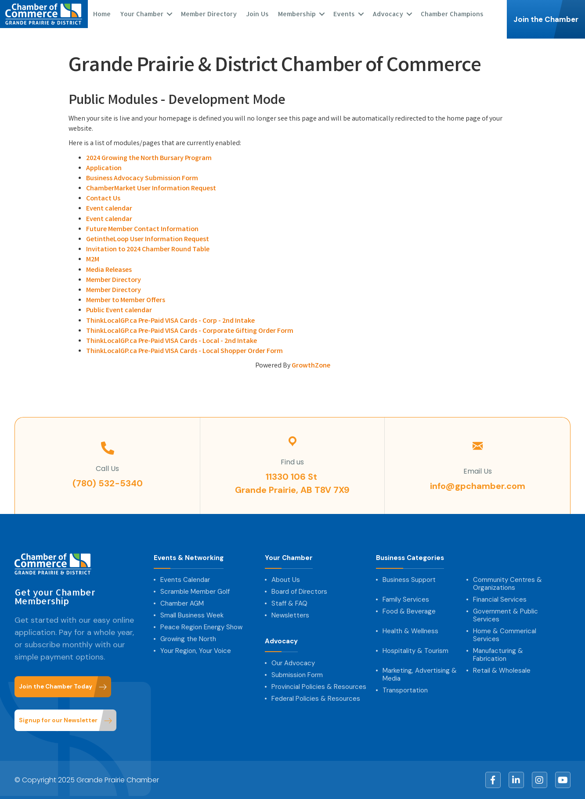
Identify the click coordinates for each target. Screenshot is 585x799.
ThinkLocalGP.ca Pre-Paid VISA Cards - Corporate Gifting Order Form (189, 331)
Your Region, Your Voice (195, 651)
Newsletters (290, 615)
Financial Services (500, 599)
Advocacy (387, 14)
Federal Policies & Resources (315, 699)
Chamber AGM (182, 603)
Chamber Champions (451, 14)
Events (343, 14)
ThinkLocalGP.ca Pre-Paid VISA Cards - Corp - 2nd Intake (170, 321)
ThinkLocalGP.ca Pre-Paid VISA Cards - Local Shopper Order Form (184, 351)
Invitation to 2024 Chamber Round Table (147, 250)
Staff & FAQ (289, 603)
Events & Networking (189, 558)
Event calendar (109, 209)
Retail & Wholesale (502, 670)
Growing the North (188, 639)
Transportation (405, 690)
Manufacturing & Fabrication (498, 655)
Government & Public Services (505, 615)
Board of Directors (299, 592)
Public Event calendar (119, 311)
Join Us (257, 14)
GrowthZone (311, 366)
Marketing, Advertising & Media (420, 674)
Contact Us (103, 199)
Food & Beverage (409, 611)
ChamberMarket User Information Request (151, 189)
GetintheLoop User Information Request (147, 240)
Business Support (409, 580)
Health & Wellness (410, 631)
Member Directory (208, 14)
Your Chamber (141, 14)
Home (101, 14)
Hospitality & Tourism (415, 651)
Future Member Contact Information (142, 230)
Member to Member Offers (125, 301)
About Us (285, 580)
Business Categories (410, 558)
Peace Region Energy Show (201, 627)
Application (104, 169)
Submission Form (297, 675)
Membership (296, 14)
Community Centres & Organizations (507, 584)
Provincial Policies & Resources (318, 687)
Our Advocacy (293, 663)
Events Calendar (185, 580)
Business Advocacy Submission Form (142, 179)
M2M (92, 260)
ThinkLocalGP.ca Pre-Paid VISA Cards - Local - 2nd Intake (171, 341)
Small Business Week (192, 615)
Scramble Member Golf (195, 592)
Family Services (406, 599)
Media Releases (109, 270)
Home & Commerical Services (504, 635)
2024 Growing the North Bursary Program (149, 158)
